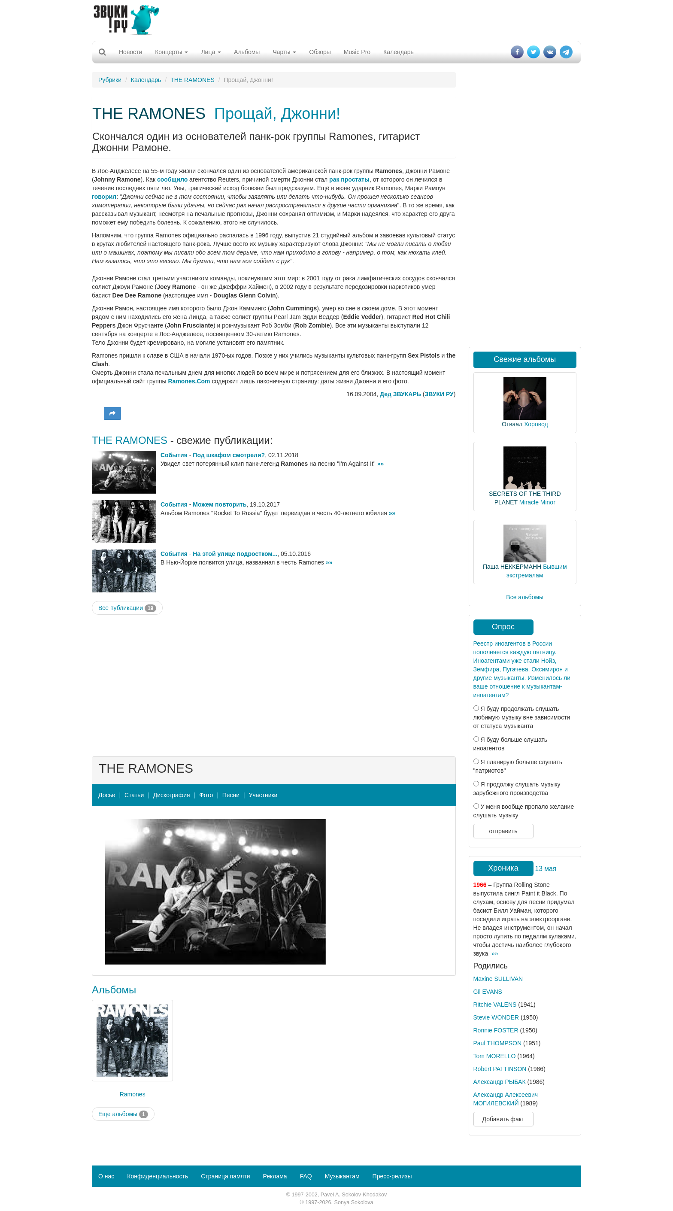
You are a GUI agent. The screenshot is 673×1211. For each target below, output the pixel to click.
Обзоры (320, 52)
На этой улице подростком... (235, 553)
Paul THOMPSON (497, 1043)
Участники (263, 795)
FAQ (306, 1176)
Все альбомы (524, 597)
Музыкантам (342, 1176)
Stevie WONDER (496, 1017)
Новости (130, 52)
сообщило (172, 179)
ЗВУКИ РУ (438, 394)
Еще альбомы (123, 1114)
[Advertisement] (336, 19)
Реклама (275, 1176)
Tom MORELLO (494, 1056)
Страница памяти (225, 1176)
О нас (106, 1176)
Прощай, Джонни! (277, 113)
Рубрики (109, 79)
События (174, 455)
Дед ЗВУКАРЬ (400, 394)
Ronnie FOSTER (495, 1030)
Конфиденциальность (157, 1176)
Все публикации (127, 608)
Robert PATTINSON (500, 1068)
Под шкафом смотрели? (229, 455)
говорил (104, 196)
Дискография (171, 795)
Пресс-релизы (392, 1176)
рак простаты (349, 179)
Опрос (503, 626)
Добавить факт (503, 1119)
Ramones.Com (189, 381)
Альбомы (247, 52)
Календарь (398, 52)
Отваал (512, 424)
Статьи (134, 795)
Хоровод (536, 424)
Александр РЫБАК (499, 1081)
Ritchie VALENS (495, 1004)
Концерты (171, 52)
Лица (211, 52)
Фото (206, 795)
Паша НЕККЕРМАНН (512, 566)
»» (380, 463)
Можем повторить (219, 504)
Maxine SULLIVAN (498, 978)
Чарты (284, 52)
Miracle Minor (537, 502)
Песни (230, 795)
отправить (503, 831)
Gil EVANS (487, 991)
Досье (106, 795)
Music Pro (357, 52)
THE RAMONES (192, 79)
